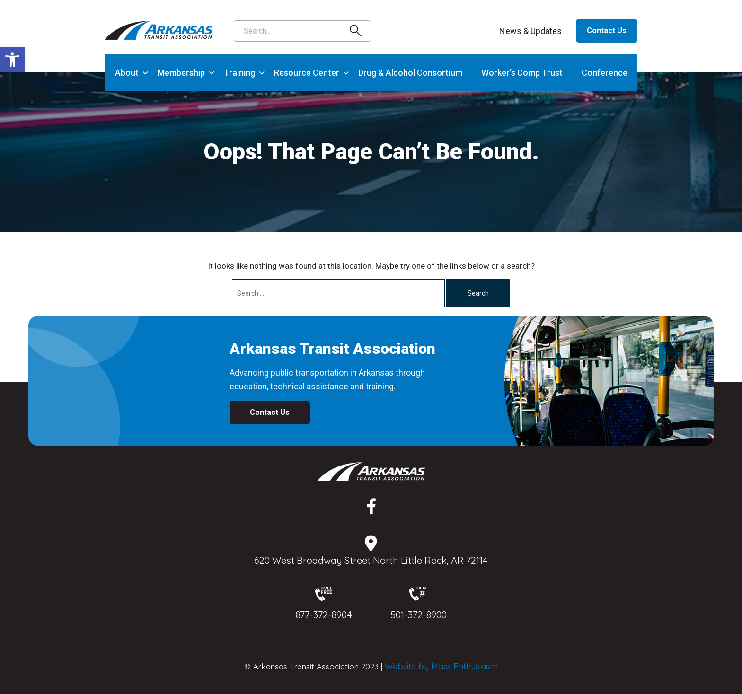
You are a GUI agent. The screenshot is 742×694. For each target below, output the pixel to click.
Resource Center (306, 73)
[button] (12, 59)
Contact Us (607, 30)
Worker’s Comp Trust (522, 73)
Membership (181, 73)
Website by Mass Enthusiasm (441, 666)
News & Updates (530, 31)
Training (239, 73)
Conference (604, 73)
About (127, 73)
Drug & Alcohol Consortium (410, 73)
